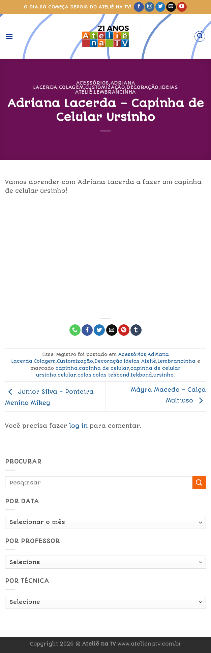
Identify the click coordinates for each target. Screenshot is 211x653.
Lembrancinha (115, 92)
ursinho (163, 375)
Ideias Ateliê (140, 361)
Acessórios (92, 83)
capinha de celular (104, 368)
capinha (67, 368)
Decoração (142, 87)
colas (84, 375)
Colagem (71, 87)
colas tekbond (111, 375)
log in (78, 425)
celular (67, 375)
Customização (105, 87)
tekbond (141, 375)
